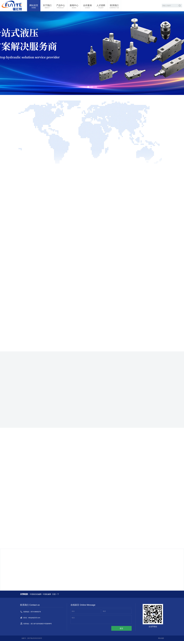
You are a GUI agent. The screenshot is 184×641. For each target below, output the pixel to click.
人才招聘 (100, 6)
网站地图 (161, 638)
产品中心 (60, 6)
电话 (104, 611)
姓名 (73, 611)
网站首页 (33, 6)
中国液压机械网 (35, 594)
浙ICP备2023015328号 (34, 638)
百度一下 (55, 594)
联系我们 (114, 6)
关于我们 (47, 6)
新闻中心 (74, 6)
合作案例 (87, 6)
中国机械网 (47, 594)
